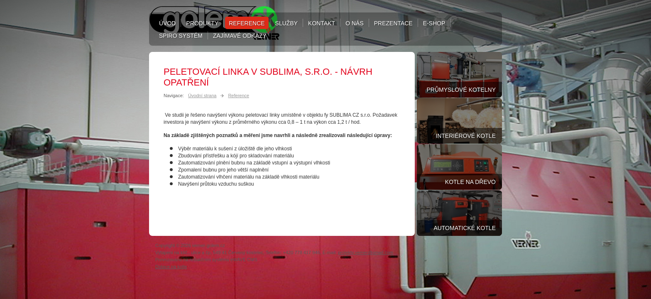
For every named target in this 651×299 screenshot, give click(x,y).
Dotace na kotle (171, 266)
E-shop (434, 23)
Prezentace (393, 23)
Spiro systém (181, 35)
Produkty (202, 23)
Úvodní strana (202, 95)
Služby (286, 23)
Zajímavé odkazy (240, 35)
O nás (354, 23)
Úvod (167, 23)
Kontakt (321, 23)
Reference (246, 23)
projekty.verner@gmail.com (365, 252)
